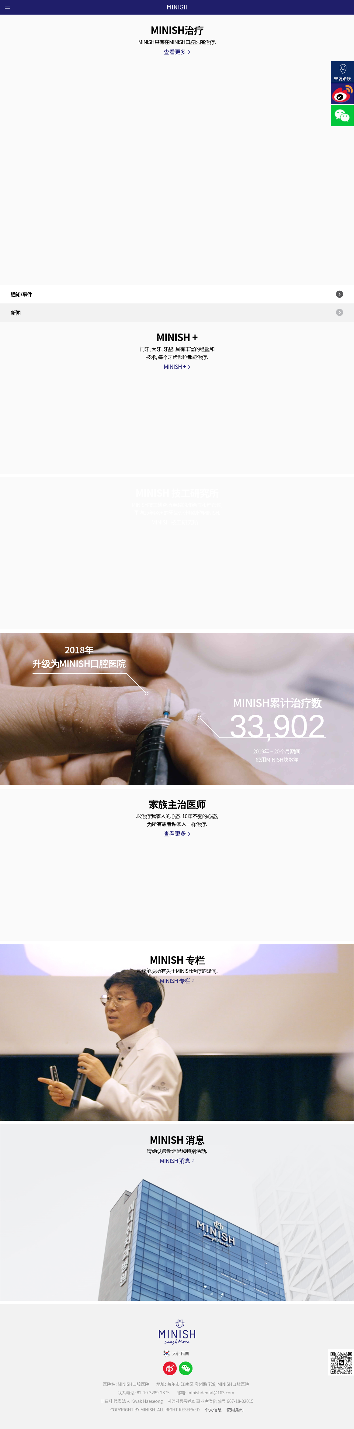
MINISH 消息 (175, 1160)
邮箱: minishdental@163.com (205, 1392)
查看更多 (175, 51)
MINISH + (175, 366)
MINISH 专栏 (175, 980)
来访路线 (342, 72)
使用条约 (235, 1410)
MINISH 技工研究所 (174, 522)
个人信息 (213, 1410)
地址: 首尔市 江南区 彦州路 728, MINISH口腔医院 (202, 1384)
